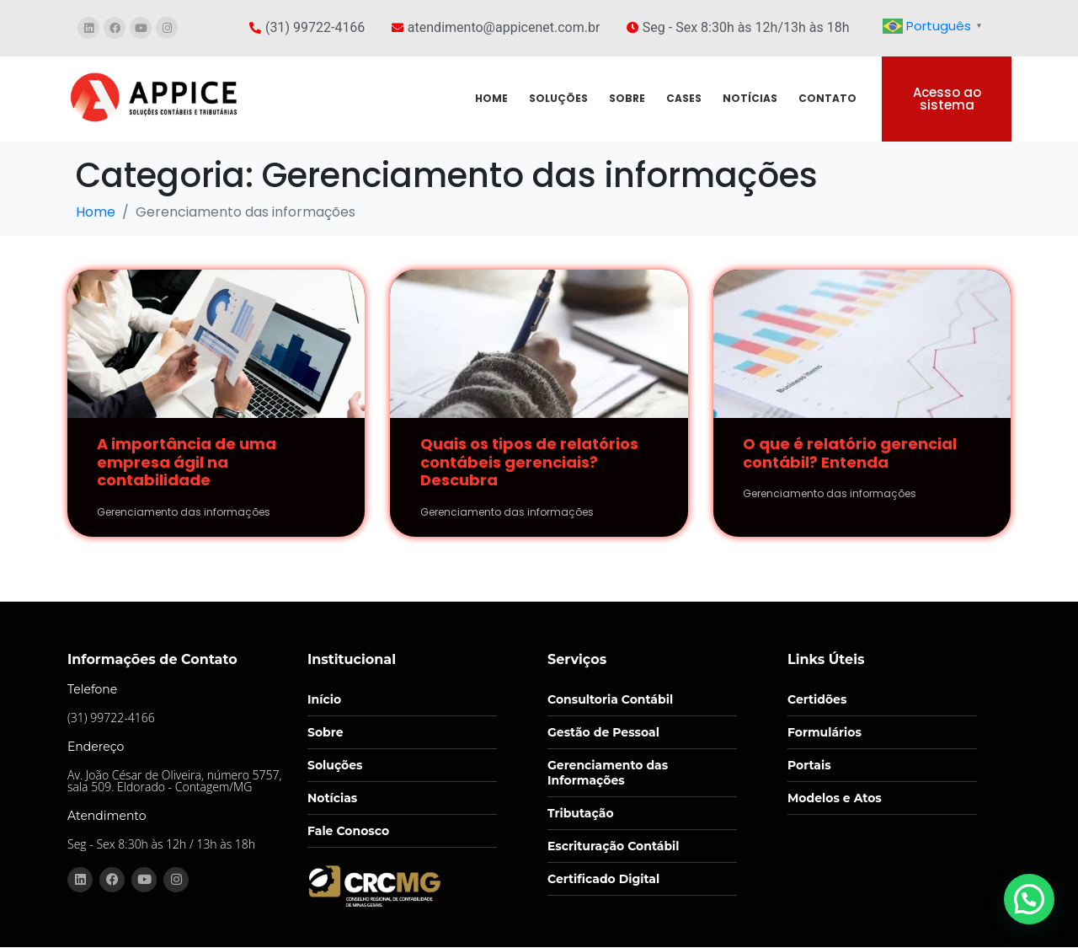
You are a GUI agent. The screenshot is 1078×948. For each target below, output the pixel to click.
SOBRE (627, 98)
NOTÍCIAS (750, 98)
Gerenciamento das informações (183, 512)
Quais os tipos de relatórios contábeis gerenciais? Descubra (529, 461)
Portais (809, 765)
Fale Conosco (348, 830)
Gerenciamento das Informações (607, 773)
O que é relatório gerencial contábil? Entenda (850, 453)
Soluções (335, 765)
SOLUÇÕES (558, 98)
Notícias (332, 798)
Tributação (580, 813)
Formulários (824, 732)
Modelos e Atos (834, 798)
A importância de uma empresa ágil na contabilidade (186, 461)
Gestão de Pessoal (603, 732)
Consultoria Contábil (610, 699)
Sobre (325, 732)
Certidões (816, 699)
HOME (491, 98)
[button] (1032, 907)
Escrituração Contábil (613, 846)
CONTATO (827, 98)
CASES (684, 98)
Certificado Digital (603, 878)
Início (324, 699)
